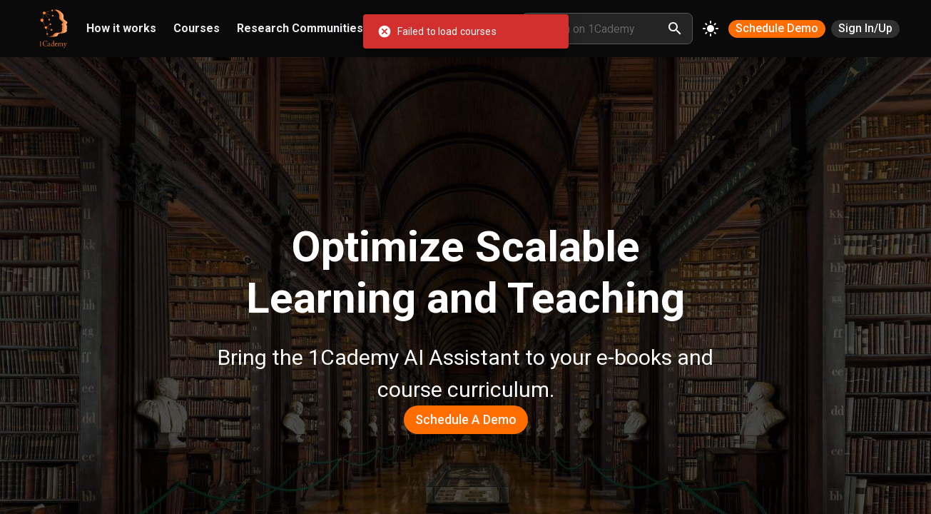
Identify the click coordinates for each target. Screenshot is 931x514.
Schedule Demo (777, 28)
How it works (121, 28)
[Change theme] (710, 28)
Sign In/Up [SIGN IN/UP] (865, 28)
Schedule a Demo (466, 419)
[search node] (599, 29)
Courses (196, 28)
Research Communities (300, 28)
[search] (675, 28)
